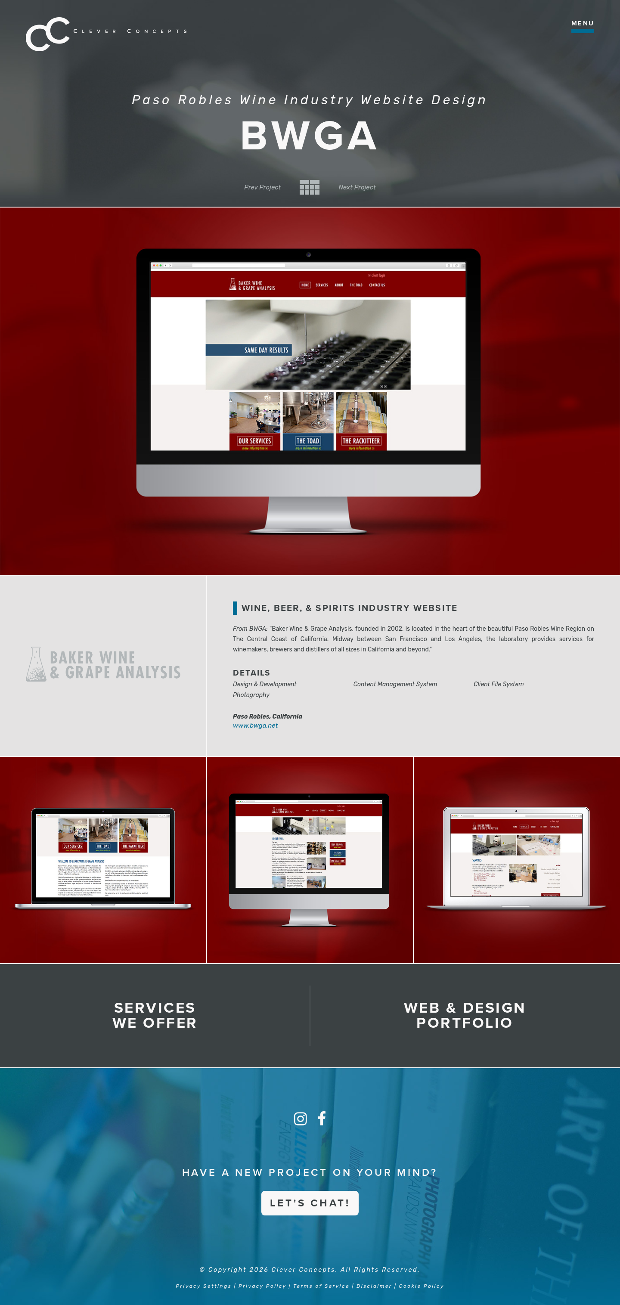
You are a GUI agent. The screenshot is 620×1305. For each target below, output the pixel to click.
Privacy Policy (262, 1286)
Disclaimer (374, 1286)
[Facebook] (321, 1119)
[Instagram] (300, 1119)
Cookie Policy (421, 1286)
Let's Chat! (310, 1203)
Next (356, 187)
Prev (262, 187)
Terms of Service (321, 1286)
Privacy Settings (204, 1286)
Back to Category (309, 187)
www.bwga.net (255, 725)
